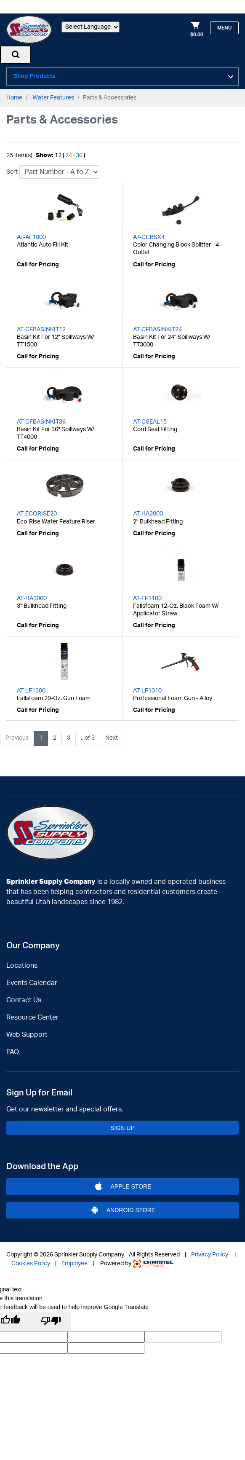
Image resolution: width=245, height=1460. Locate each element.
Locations (21, 962)
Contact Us (23, 997)
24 (68, 153)
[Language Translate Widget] (90, 26)
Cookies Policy (30, 1261)
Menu (224, 27)
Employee (74, 1261)
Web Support (27, 1031)
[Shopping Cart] (196, 29)
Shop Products (34, 75)
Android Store (122, 1207)
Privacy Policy (209, 1252)
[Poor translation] (51, 1318)
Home (14, 95)
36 (79, 153)
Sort (12, 169)
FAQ (12, 1049)
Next (111, 735)
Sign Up (122, 1124)
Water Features (53, 95)
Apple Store (122, 1183)
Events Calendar (31, 980)
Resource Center (32, 1014)
